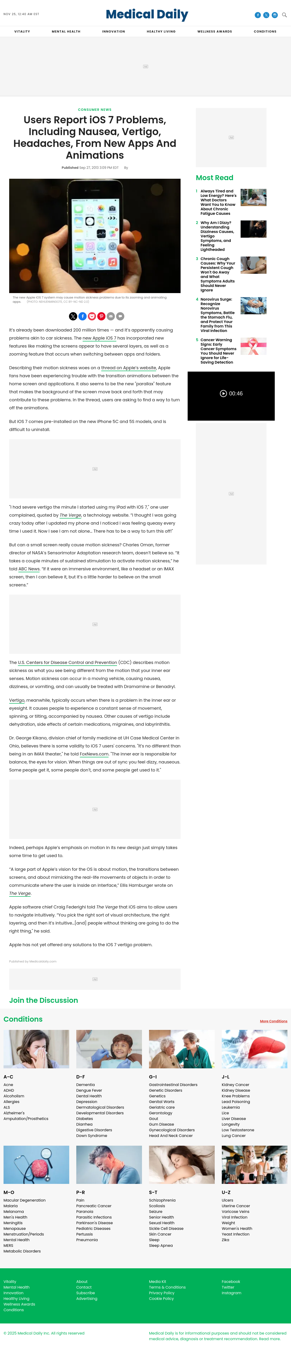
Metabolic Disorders (22, 1251)
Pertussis (84, 1234)
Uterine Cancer (236, 1206)
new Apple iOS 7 (99, 338)
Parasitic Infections (94, 1217)
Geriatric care (162, 1107)
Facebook (231, 1281)
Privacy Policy (161, 1293)
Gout (153, 1118)
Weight (228, 1223)
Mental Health (17, 1240)
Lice (225, 1113)
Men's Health (15, 1217)
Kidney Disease (236, 1090)
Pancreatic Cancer (94, 1206)
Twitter (228, 1287)
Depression (86, 1101)
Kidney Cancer (235, 1084)
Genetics (157, 1096)
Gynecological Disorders (172, 1130)
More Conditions (273, 1021)
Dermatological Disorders (100, 1107)
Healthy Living (16, 1298)
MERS (8, 1245)
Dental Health (89, 1096)
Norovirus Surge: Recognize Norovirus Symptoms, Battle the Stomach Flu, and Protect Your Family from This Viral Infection (218, 315)
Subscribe (85, 1293)
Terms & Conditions (167, 1287)
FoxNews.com (94, 754)
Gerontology (160, 1113)
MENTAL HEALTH (66, 31)
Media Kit (157, 1281)
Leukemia (231, 1107)
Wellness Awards (215, 31)
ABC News (29, 569)
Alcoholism (14, 1096)
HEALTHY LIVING (161, 31)
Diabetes (84, 1118)
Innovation (14, 1293)
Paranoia (84, 1211)
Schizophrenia (162, 1200)
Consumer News (95, 109)
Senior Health (161, 1217)
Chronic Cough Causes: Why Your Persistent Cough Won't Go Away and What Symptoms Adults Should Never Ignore (218, 274)
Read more (269, 1339)
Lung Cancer (234, 1135)
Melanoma (14, 1211)
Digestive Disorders (94, 1130)
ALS (7, 1107)
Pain (80, 1200)
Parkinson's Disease (94, 1223)
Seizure (155, 1211)
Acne (8, 1084)
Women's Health (237, 1228)
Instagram (231, 1293)
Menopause (15, 1228)
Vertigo (16, 700)
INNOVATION (113, 31)
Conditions (23, 1019)
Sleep (154, 1240)
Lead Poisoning (236, 1101)
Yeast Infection (236, 1234)
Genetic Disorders (165, 1090)
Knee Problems (236, 1096)
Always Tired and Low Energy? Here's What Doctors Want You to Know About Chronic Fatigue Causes (219, 202)
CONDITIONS (265, 31)
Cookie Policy (161, 1298)
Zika (225, 1240)
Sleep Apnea (161, 1245)
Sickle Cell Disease (166, 1228)
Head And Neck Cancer (171, 1135)
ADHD (9, 1090)
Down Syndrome (91, 1135)
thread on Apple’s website (128, 368)
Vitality (10, 1281)
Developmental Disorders (100, 1113)
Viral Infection (234, 1217)
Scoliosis (157, 1206)
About (82, 1281)
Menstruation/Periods (24, 1234)
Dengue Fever (89, 1090)
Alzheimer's (14, 1113)
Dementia (85, 1084)
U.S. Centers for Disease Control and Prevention (67, 662)
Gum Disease (161, 1124)
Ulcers (227, 1200)
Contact (84, 1287)
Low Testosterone (238, 1130)
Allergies (12, 1101)
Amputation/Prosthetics (26, 1118)
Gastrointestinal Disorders (173, 1084)
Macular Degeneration (25, 1200)
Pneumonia (87, 1240)
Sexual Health (161, 1223)
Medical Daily (147, 14)
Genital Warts (161, 1101)
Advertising (86, 1298)
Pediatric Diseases (93, 1228)
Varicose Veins (235, 1211)
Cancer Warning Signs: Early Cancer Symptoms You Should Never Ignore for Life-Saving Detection (218, 351)
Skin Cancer (160, 1234)
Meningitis (13, 1223)
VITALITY (22, 31)
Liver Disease (234, 1118)
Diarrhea (84, 1124)
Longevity (231, 1124)
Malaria (11, 1206)
